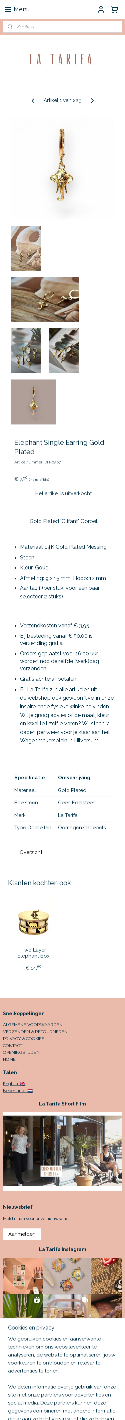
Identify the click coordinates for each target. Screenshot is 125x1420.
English (11, 1083)
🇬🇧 (22, 1083)
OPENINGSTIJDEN (21, 1052)
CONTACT (12, 1045)
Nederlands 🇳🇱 (18, 1090)
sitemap (98, 1408)
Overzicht (31, 852)
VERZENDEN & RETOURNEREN (35, 1031)
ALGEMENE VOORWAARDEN (33, 1024)
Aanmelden (22, 1234)
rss (110, 1408)
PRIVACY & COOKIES (23, 1038)
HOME (9, 1059)
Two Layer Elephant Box (34, 953)
